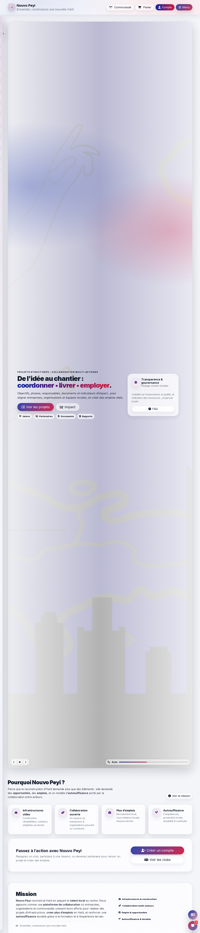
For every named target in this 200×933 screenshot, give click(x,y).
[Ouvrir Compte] (165, 7)
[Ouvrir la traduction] (192, 914)
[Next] (25, 762)
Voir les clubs (157, 860)
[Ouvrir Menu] (184, 7)
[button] (3, 27)
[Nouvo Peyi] (41, 7)
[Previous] (14, 762)
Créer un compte (157, 850)
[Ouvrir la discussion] (192, 925)
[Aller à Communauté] (120, 7)
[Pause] (20, 762)
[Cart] (144, 7)
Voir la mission (179, 795)
